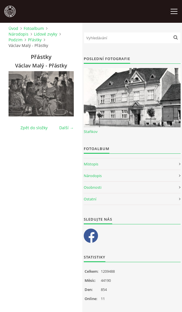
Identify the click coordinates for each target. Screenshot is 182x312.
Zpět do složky (34, 127)
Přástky (35, 39)
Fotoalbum (34, 28)
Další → (66, 127)
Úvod (13, 28)
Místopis (91, 164)
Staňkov (91, 131)
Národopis (18, 34)
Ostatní (90, 199)
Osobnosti (92, 187)
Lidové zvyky (45, 34)
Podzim (16, 39)
